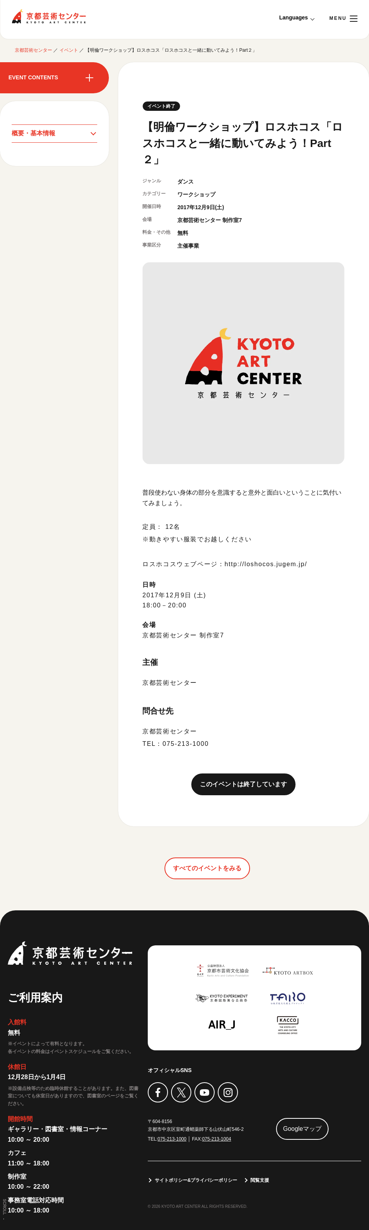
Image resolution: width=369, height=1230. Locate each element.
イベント (68, 50)
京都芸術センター (49, 16)
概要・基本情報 (33, 133)
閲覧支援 (260, 1180)
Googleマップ (302, 1128)
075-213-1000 (172, 1139)
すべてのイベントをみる (207, 868)
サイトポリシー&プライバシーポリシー (196, 1180)
